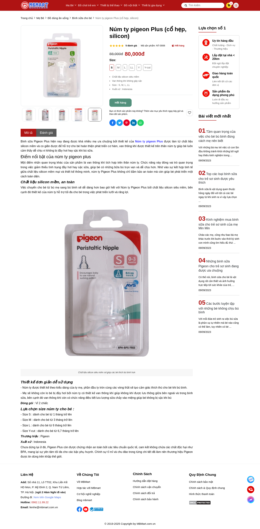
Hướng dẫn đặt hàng (145, 480)
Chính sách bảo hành (145, 499)
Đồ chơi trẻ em (88, 5)
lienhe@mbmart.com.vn (43, 507)
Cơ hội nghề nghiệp (88, 494)
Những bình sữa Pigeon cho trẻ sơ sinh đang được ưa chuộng (218, 266)
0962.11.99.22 (40, 502)
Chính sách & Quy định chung (207, 487)
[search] (202, 5)
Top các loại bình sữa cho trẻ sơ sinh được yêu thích (217, 178)
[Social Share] (112, 122)
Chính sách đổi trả (144, 493)
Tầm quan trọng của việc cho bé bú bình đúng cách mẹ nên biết (216, 136)
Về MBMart (83, 481)
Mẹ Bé (71, 5)
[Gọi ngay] (250, 489)
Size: (112, 60)
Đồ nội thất (132, 5)
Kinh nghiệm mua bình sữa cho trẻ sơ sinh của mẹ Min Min (218, 224)
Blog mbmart (84, 500)
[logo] (35, 5)
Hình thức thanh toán (201, 494)
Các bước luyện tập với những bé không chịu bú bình (218, 308)
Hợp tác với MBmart (89, 487)
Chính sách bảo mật (201, 481)
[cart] (229, 5)
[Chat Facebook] (250, 499)
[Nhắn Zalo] (250, 479)
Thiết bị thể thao (111, 5)
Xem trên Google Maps (47, 497)
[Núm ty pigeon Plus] (149, 141)
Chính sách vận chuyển (147, 487)
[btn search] (186, 5)
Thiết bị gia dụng (153, 5)
